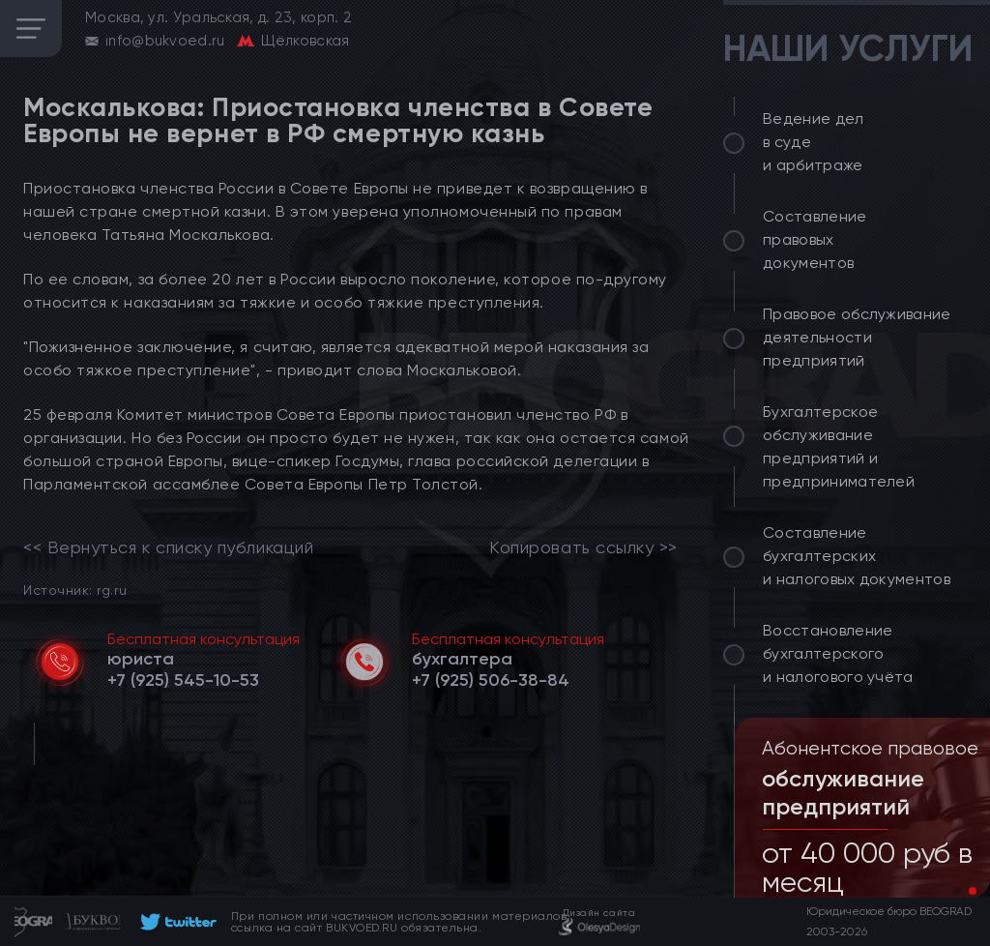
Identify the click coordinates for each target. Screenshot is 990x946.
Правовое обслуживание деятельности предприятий (857, 337)
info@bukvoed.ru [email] (165, 40)
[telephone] (183, 680)
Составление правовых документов (815, 239)
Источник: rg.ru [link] (75, 589)
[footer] (175, 922)
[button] (957, 891)
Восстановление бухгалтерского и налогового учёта (838, 653)
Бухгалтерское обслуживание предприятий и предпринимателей (839, 446)
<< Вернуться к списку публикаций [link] (168, 547)
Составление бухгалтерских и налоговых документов (856, 555)
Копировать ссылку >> (583, 547)
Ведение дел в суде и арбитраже (813, 141)
